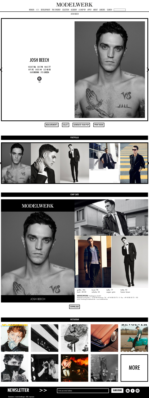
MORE (134, 368)
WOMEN (31, 10)
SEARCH (109, 10)
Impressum (31, 397)
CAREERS (102, 10)
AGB (27, 397)
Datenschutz (11, 397)
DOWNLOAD (74, 307)
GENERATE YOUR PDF (81, 125)
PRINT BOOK (98, 125)
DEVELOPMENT (45, 10)
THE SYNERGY (56, 10)
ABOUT (95, 10)
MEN (37, 10)
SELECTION (65, 10)
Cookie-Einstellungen (20, 397)
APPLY (89, 10)
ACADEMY (74, 10)
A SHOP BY (82, 10)
